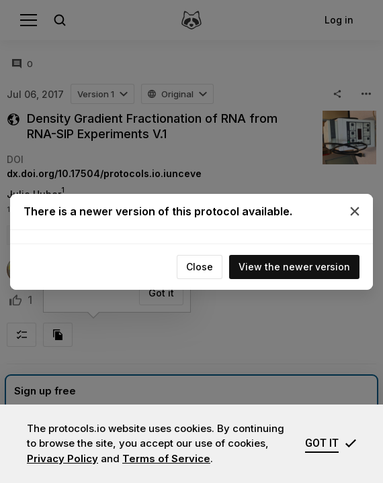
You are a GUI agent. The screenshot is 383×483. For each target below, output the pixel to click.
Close (199, 266)
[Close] (355, 211)
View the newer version (294, 266)
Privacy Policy (62, 458)
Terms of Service (166, 458)
